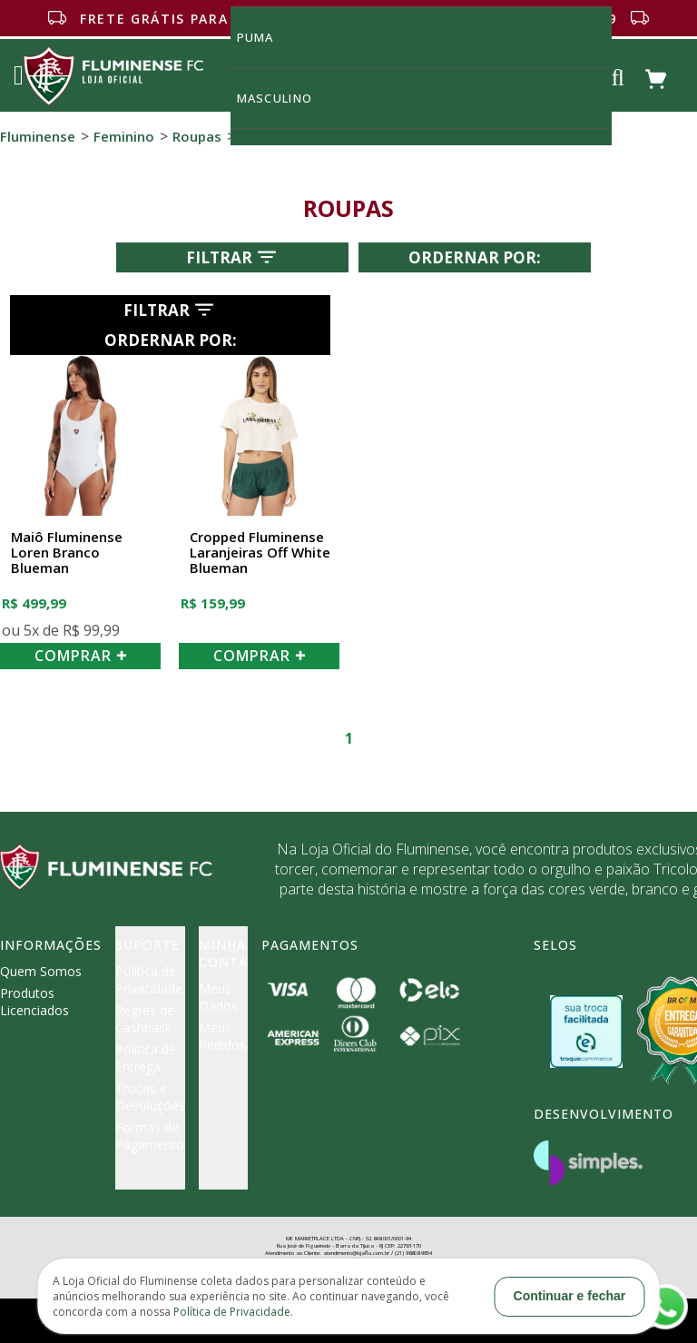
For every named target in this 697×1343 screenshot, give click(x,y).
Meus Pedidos (222, 1036)
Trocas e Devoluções (150, 1097)
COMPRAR (80, 656)
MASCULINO (285, 97)
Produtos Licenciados (34, 1001)
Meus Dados (218, 997)
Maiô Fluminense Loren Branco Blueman (67, 553)
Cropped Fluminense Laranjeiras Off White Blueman (260, 553)
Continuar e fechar (570, 1296)
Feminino (123, 136)
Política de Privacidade (148, 980)
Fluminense (37, 136)
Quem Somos (41, 971)
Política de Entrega (145, 1058)
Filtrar (233, 257)
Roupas (196, 136)
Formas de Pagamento (149, 1136)
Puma (266, 36)
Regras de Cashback (144, 1019)
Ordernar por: (474, 257)
